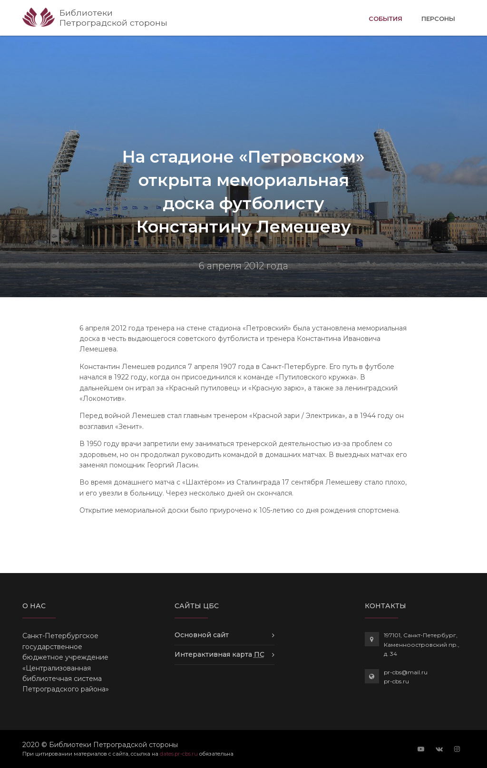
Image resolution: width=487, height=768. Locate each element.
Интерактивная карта (219, 654)
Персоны (438, 18)
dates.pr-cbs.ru (179, 753)
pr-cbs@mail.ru (406, 672)
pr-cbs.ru (396, 681)
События (385, 17)
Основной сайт (202, 635)
